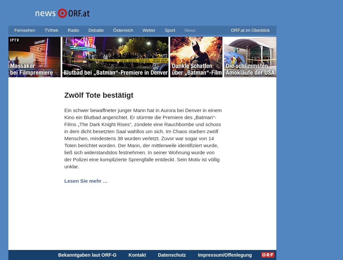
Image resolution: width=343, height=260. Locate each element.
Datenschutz (172, 255)
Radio (73, 30)
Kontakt (137, 255)
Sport (170, 30)
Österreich (123, 30)
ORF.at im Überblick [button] (250, 30)
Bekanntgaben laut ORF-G (87, 255)
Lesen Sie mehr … (86, 181)
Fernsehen (24, 30)
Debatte (96, 30)
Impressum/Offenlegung (225, 255)
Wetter (149, 30)
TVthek (51, 30)
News (190, 30)
